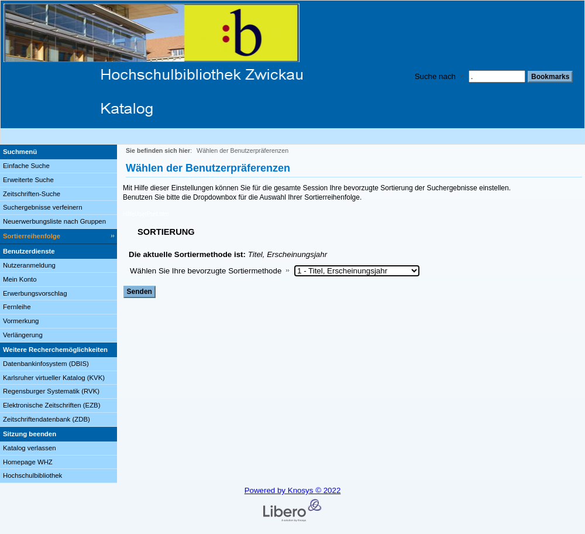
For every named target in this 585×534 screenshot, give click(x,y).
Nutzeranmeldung (29, 265)
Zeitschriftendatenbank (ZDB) (46, 419)
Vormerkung (21, 320)
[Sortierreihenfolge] (58, 236)
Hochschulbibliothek (32, 475)
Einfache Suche (26, 165)
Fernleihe (17, 306)
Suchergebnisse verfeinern (42, 207)
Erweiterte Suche (28, 179)
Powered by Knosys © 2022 (293, 490)
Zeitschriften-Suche (31, 193)
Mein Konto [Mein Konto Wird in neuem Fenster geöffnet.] (20, 279)
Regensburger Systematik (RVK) (51, 391)
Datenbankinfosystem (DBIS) (46, 363)
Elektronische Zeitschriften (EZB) (51, 405)
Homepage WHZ (28, 461)
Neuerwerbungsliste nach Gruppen (54, 221)
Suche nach (435, 76)
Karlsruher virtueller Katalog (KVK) (54, 377)
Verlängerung (23, 334)
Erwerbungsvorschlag (35, 293)
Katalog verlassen (29, 447)
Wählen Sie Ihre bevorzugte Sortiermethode (205, 270)
